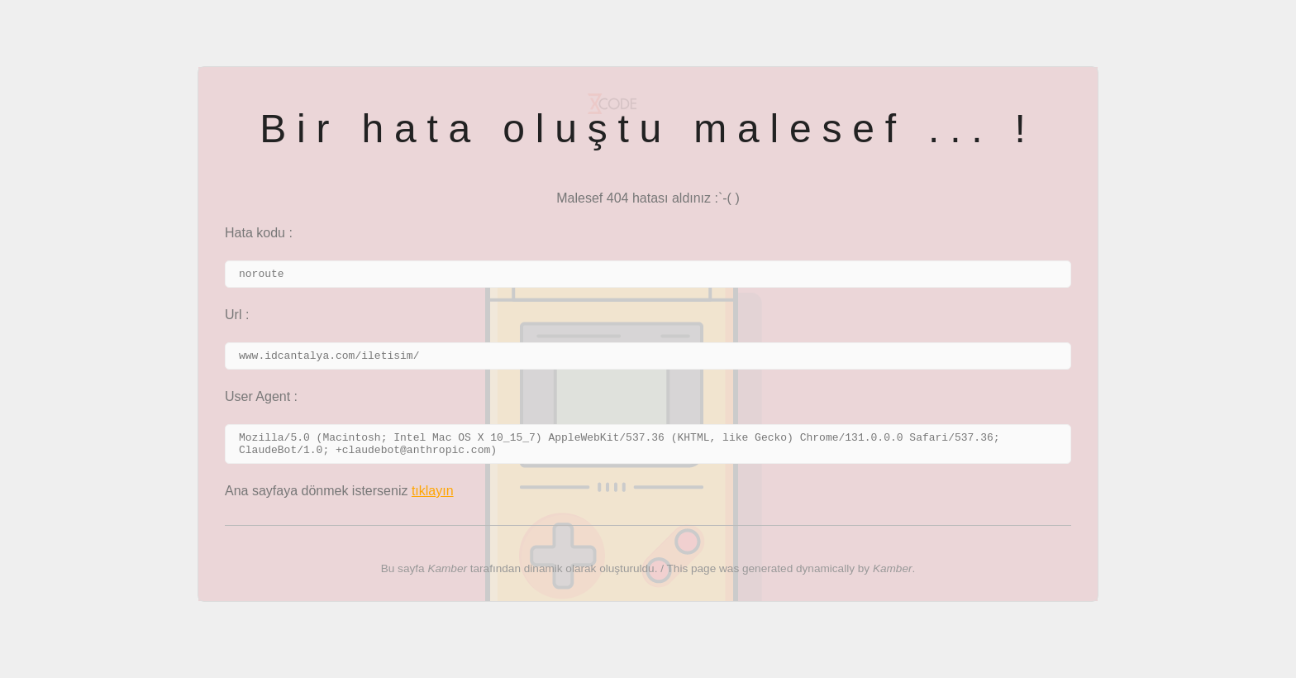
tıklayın (433, 501)
